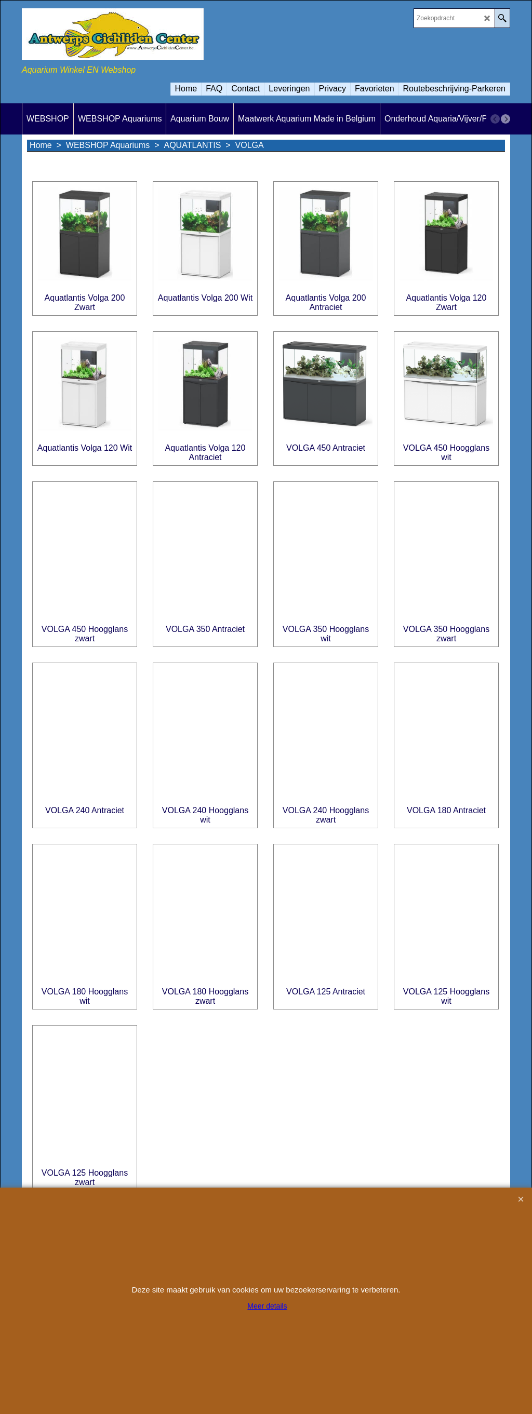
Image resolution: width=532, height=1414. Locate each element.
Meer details (267, 1306)
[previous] (495, 119)
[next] (505, 119)
